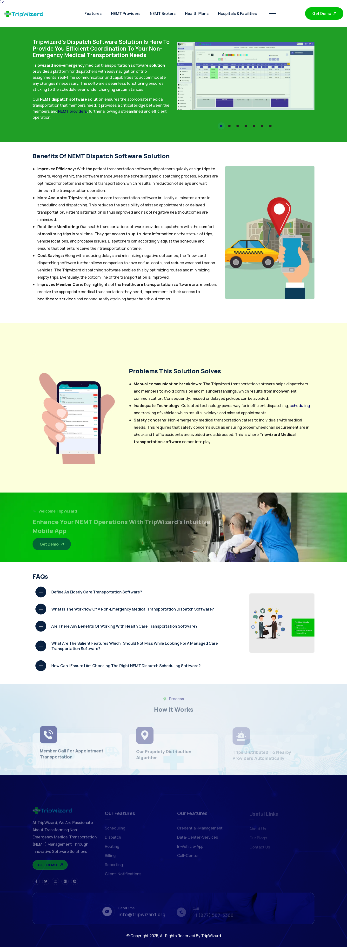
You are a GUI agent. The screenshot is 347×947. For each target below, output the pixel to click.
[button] (221, 126)
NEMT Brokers (163, 13)
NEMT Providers (125, 13)
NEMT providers (72, 111)
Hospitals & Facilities (237, 13)
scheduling (300, 405)
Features (93, 13)
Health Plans (197, 13)
